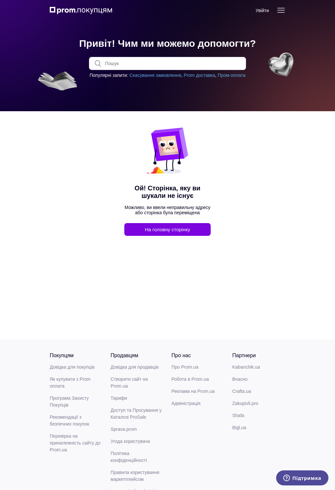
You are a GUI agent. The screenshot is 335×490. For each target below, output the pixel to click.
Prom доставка (199, 75)
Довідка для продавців (135, 367)
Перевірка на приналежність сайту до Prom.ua (75, 442)
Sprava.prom (124, 429)
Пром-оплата (231, 75)
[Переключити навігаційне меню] (281, 10)
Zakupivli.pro (245, 403)
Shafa (238, 415)
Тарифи (119, 398)
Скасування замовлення (155, 75)
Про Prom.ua (184, 367)
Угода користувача (130, 441)
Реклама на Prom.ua (193, 391)
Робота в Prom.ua (190, 379)
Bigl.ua (239, 427)
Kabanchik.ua (246, 367)
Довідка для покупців (72, 367)
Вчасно (239, 379)
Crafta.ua (241, 391)
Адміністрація (186, 403)
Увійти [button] (262, 10)
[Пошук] (167, 63)
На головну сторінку (167, 229)
